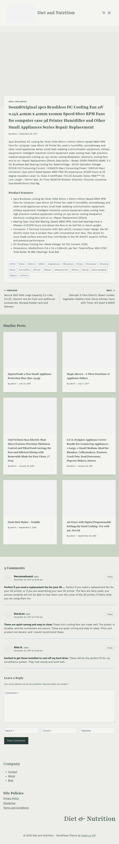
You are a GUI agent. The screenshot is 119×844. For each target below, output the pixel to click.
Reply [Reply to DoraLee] (110, 614)
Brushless (68, 264)
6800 (42, 264)
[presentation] (30, 349)
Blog (10, 780)
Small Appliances (18, 102)
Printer (37, 270)
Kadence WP (88, 835)
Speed (13, 275)
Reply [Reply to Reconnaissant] (110, 577)
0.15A (13, 264)
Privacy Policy (11, 798)
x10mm (24, 275)
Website (86, 730)
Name (9, 730)
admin (14, 134)
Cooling (104, 264)
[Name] (21, 731)
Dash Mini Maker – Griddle (24, 522)
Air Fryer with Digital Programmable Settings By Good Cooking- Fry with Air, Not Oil (89, 526)
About (11, 776)
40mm (31, 264)
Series (75, 270)
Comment (12, 693)
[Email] (59, 731)
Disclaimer (9, 803)
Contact (12, 771)
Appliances (54, 264)
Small (85, 270)
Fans (12, 270)
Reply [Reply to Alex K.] (110, 648)
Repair (47, 270)
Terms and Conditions (16, 807)
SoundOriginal (99, 270)
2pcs (22, 264)
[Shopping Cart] (103, 12)
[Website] (97, 731)
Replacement (61, 270)
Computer (91, 264)
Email (47, 730)
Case (80, 264)
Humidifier (24, 270)
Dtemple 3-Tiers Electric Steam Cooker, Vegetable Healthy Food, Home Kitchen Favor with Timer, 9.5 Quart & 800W (88, 296)
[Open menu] (109, 12)
